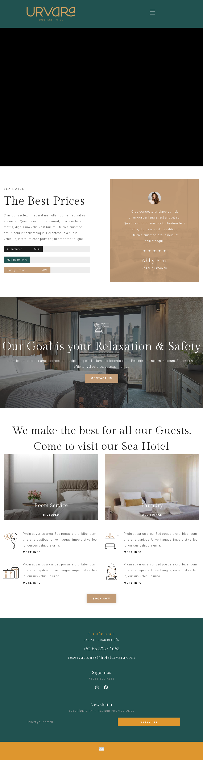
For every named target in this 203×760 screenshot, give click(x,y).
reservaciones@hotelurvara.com (101, 657)
